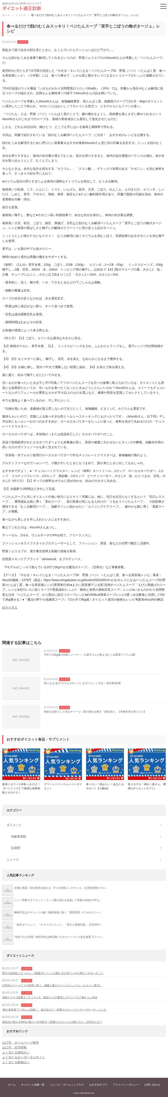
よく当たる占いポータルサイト (23, 1057)
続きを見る (10, 607)
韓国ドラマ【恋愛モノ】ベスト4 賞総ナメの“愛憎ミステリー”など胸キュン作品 (49, 997)
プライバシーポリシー (126, 1084)
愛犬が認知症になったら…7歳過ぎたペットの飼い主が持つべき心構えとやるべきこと (52, 973)
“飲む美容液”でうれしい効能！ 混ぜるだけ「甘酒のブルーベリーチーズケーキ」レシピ (54, 1009)
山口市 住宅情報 (14, 1047)
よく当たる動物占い (16, 1062)
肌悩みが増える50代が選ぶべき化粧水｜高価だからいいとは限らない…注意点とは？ (52, 1022)
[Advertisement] (84, 626)
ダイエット (14, 825)
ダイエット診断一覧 (33, 1084)
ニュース (22, 42)
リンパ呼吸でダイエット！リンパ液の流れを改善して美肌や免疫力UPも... (58, 900)
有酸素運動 (18, 836)
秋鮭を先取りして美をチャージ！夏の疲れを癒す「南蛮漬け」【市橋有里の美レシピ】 (95, 711)
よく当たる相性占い (16, 1052)
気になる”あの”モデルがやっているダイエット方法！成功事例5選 (82, 683)
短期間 (15, 848)
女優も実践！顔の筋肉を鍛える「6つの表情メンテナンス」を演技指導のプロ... (60, 887)
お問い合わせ (152, 1084)
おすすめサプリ (98, 1084)
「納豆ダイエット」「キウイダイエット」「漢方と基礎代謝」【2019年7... (58, 924)
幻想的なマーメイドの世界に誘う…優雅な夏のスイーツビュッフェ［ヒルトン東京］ (52, 985)
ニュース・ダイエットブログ (67, 1084)
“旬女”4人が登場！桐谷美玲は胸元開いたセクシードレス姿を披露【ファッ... (59, 936)
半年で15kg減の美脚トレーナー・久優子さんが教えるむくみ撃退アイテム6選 (89, 654)
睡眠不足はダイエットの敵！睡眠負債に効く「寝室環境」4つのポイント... (58, 912)
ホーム (12, 1084)
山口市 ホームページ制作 (20, 1042)
